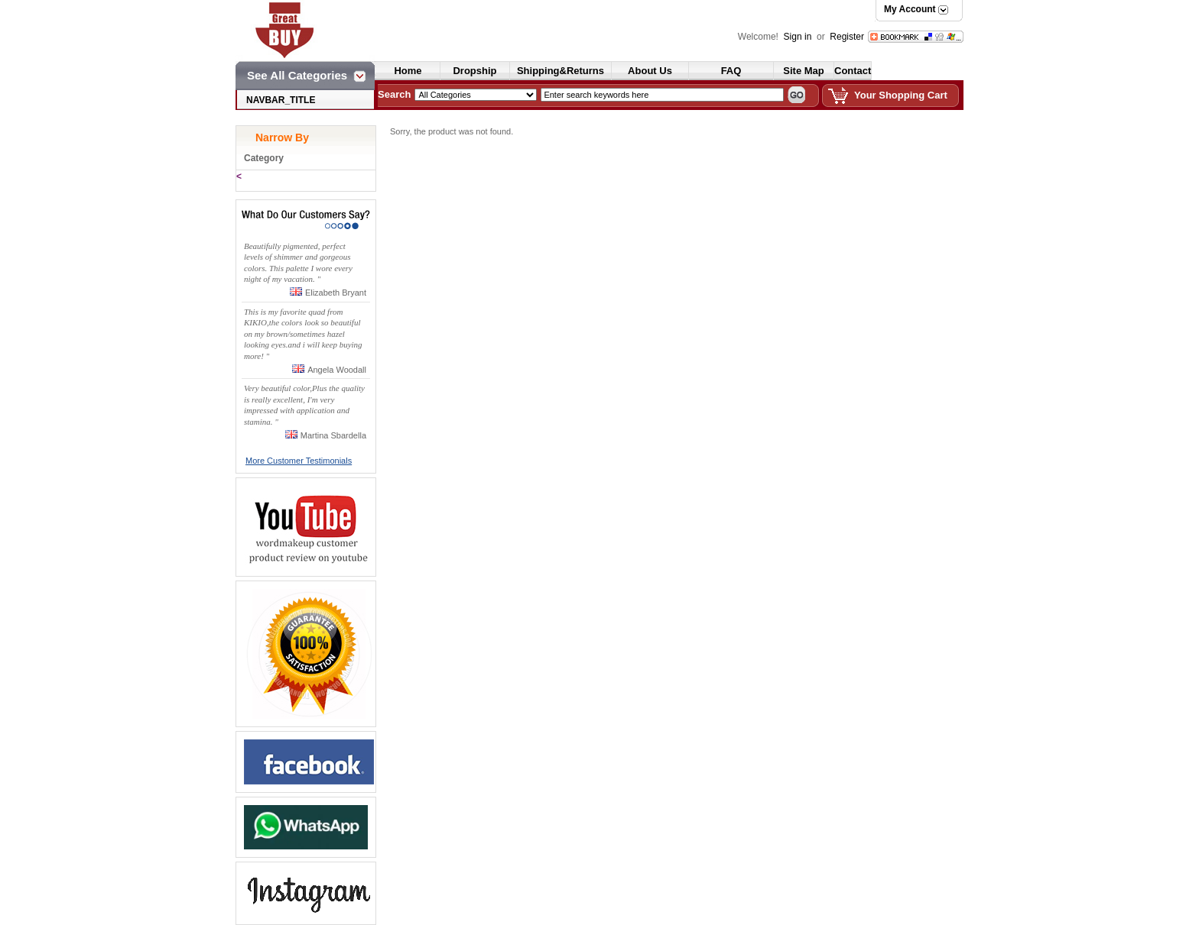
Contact (852, 70)
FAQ (731, 70)
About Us (650, 70)
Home (407, 70)
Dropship (474, 70)
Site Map (803, 70)
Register (847, 36)
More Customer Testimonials (298, 460)
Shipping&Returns (560, 70)
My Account (910, 9)
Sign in (799, 36)
